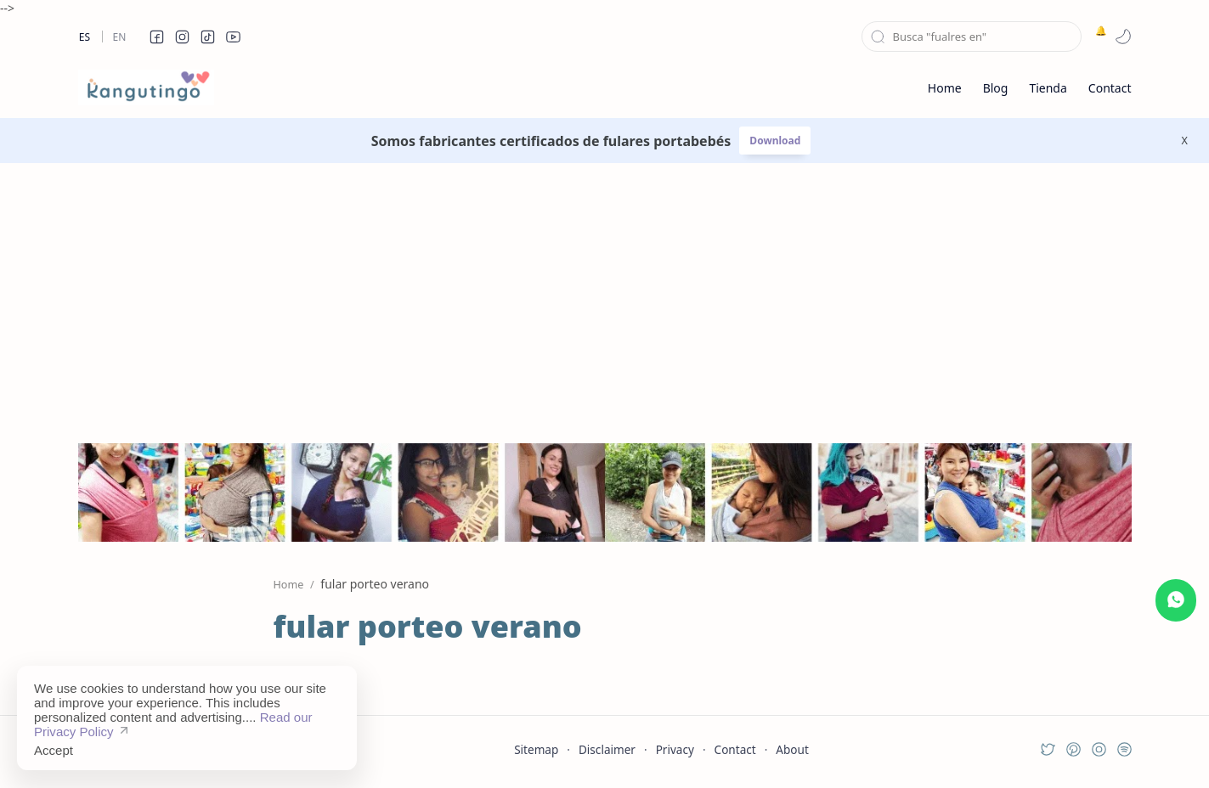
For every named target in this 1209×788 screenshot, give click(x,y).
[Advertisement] (605, 290)
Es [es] (84, 37)
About (792, 749)
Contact (735, 749)
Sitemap (536, 749)
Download (774, 140)
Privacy (675, 749)
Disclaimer (607, 749)
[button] (157, 36)
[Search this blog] (972, 36)
